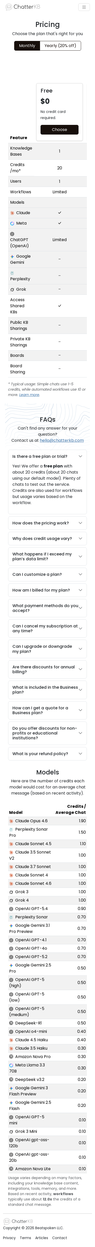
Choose (59, 130)
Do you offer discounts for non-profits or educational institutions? (47, 733)
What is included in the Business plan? (47, 690)
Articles (41, 1237)
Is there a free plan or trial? (47, 456)
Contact (59, 1237)
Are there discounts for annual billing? (47, 669)
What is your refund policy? (47, 753)
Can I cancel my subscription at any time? (47, 628)
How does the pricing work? (47, 523)
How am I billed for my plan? (47, 590)
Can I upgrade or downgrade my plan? (47, 649)
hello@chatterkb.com (62, 440)
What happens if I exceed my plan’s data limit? (47, 556)
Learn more (29, 394)
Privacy (9, 1237)
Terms (25, 1237)
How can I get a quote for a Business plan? (47, 710)
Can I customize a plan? (47, 574)
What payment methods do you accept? (47, 608)
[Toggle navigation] (84, 7)
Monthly (27, 46)
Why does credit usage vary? (47, 538)
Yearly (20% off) (60, 46)
